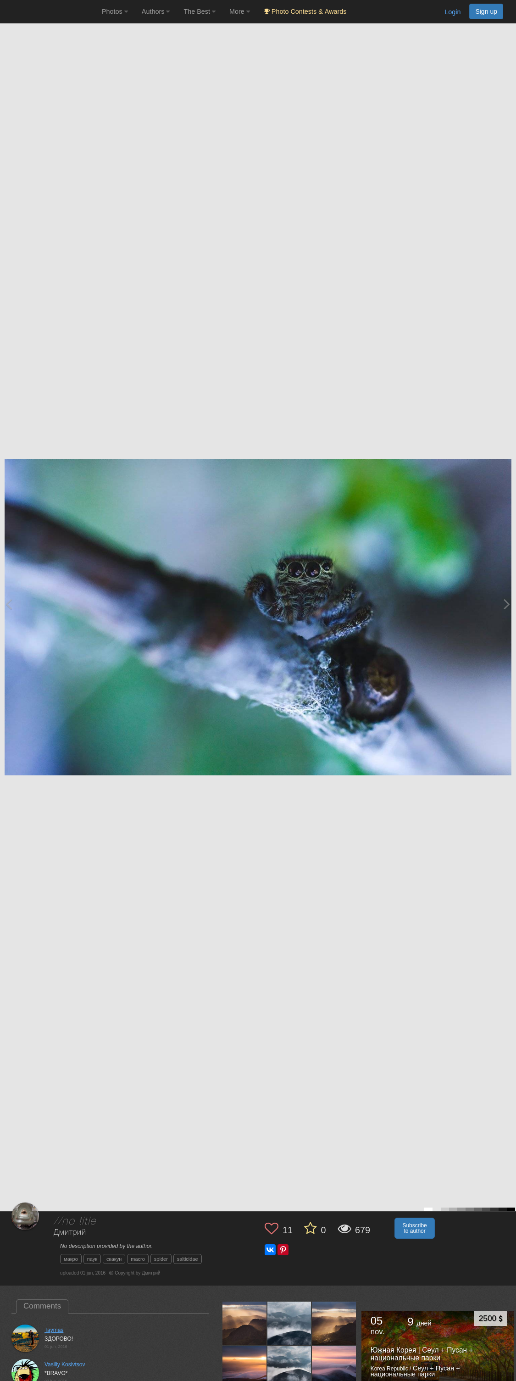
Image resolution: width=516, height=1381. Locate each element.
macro (138, 1259)
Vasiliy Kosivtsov (64, 1364)
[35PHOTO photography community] (49, 12)
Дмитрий (70, 1232)
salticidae (187, 1259)
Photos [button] (115, 11)
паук (92, 1259)
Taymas (53, 1330)
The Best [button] (199, 11)
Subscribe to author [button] (414, 1228)
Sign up (486, 11)
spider (161, 1259)
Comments (42, 1306)
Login (452, 12)
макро (71, 1259)
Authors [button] (156, 11)
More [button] (239, 11)
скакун (114, 1259)
